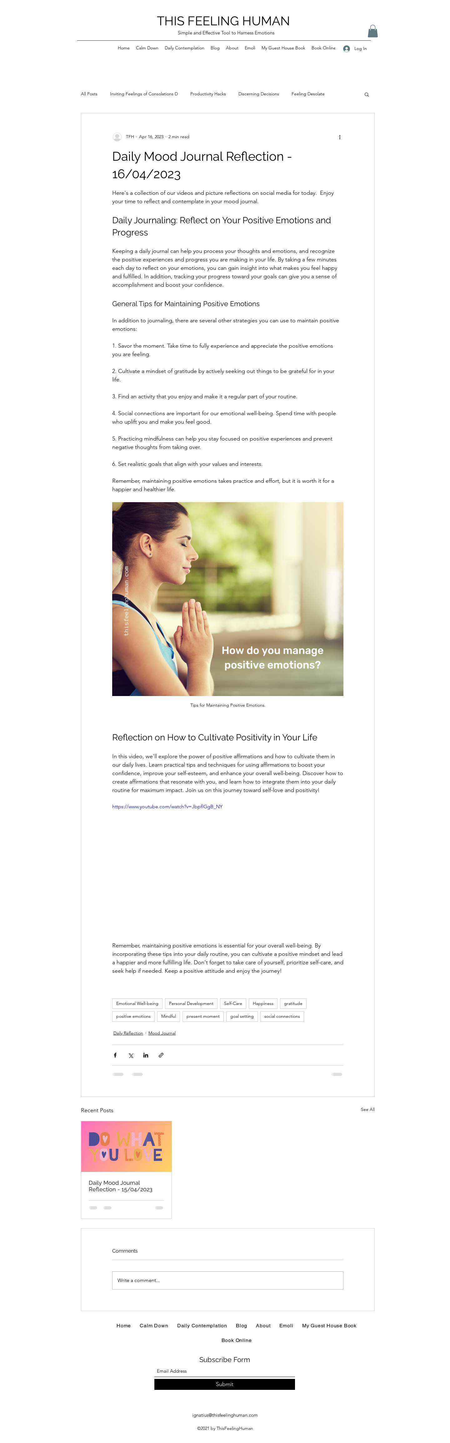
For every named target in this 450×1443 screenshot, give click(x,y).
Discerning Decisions (258, 94)
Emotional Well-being (137, 1003)
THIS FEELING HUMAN (223, 20)
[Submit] (224, 1384)
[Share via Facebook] (115, 1055)
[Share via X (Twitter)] (130, 1055)
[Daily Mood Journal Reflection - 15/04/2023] (126, 1146)
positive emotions (133, 1016)
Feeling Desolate (308, 94)
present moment (203, 1016)
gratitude (293, 1003)
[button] (373, 31)
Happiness (263, 1003)
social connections (282, 1016)
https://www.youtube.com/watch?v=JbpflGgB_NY (167, 806)
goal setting (242, 1016)
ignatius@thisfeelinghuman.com (225, 1415)
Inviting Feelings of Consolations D (144, 94)
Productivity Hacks (208, 94)
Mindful (168, 1016)
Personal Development (191, 1003)
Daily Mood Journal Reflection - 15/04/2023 (120, 1186)
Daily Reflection (128, 1033)
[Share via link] (161, 1055)
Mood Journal (162, 1033)
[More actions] (339, 137)
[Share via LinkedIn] (146, 1055)
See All (368, 1109)
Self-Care (233, 1003)
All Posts (89, 94)
